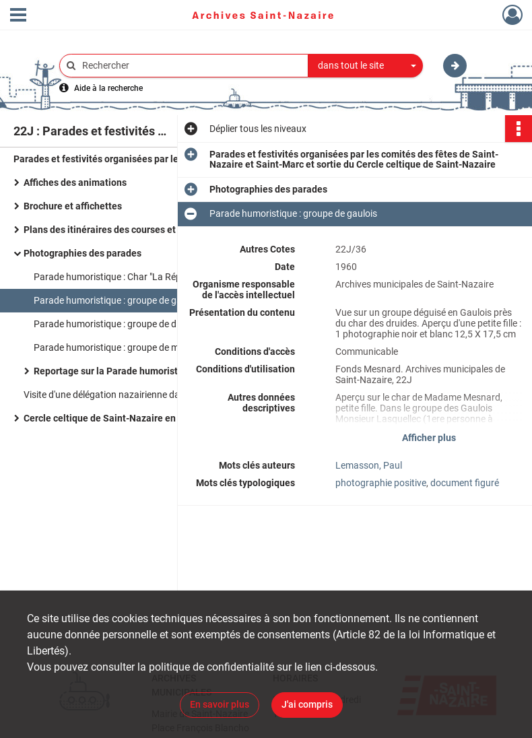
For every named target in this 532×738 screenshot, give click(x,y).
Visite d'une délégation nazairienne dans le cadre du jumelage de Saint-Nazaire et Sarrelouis (158, 394)
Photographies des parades (82, 253)
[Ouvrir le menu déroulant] (18, 16)
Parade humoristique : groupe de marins (117, 347)
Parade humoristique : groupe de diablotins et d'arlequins (151, 323)
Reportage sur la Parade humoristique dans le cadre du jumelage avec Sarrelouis (168, 371)
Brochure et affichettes (73, 206)
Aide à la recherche (108, 88)
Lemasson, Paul (368, 465)
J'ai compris (307, 704)
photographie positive (380, 482)
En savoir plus (219, 704)
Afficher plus (429, 437)
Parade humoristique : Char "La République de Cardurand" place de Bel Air (168, 276)
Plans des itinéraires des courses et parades (118, 229)
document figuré (464, 482)
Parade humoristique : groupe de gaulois (117, 300)
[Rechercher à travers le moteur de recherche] (190, 66)
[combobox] (365, 66)
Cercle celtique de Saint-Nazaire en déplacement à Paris (145, 418)
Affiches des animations (75, 182)
